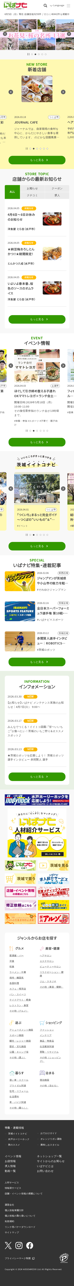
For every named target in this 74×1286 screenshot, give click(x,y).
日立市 (52, 509)
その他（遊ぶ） (17, 1057)
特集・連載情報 (14, 1127)
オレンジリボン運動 (51, 1139)
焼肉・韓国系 (16, 978)
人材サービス (12, 1182)
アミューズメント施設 (21, 1030)
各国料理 (14, 983)
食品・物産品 (47, 1041)
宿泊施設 (44, 1080)
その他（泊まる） (49, 1085)
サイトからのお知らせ (51, 1161)
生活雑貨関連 (47, 1046)
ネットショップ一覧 (49, 1156)
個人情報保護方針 (14, 1210)
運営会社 (9, 1205)
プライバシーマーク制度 (18, 1258)
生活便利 (14, 1096)
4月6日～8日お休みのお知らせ (21, 217)
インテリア (46, 1035)
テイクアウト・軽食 (20, 1000)
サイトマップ (12, 1232)
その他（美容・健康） (51, 987)
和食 (11, 966)
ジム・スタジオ (48, 981)
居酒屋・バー (16, 955)
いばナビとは (45, 1166)
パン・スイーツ (17, 994)
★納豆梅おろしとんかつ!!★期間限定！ (21, 252)
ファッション (47, 1030)
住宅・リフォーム (18, 1091)
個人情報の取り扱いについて (20, 1216)
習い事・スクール (18, 1080)
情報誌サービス (13, 1188)
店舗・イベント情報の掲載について (24, 1193)
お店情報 (10, 1161)
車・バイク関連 (17, 1102)
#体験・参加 (20, 412)
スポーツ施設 (16, 1035)
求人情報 (10, 1166)
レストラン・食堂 (18, 1005)
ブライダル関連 (17, 1085)
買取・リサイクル (49, 1052)
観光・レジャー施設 (20, 1041)
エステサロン (47, 961)
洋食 (11, 961)
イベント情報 (13, 1156)
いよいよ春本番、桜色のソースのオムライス (21, 288)
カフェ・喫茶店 (17, 989)
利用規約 (9, 1221)
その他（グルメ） (18, 1011)
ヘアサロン (46, 955)
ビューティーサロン (50, 966)
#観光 (20, 526)
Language (58, 5)
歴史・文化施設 (17, 1046)
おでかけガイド (48, 1133)
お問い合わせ (45, 1171)
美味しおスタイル (49, 1145)
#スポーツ (33, 412)
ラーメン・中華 (17, 972)
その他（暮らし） (18, 1108)
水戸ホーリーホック (18, 1139)
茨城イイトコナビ (17, 1133)
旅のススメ (14, 1145)
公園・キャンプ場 (18, 1052)
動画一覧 (10, 1171)
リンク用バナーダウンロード (20, 1227)
